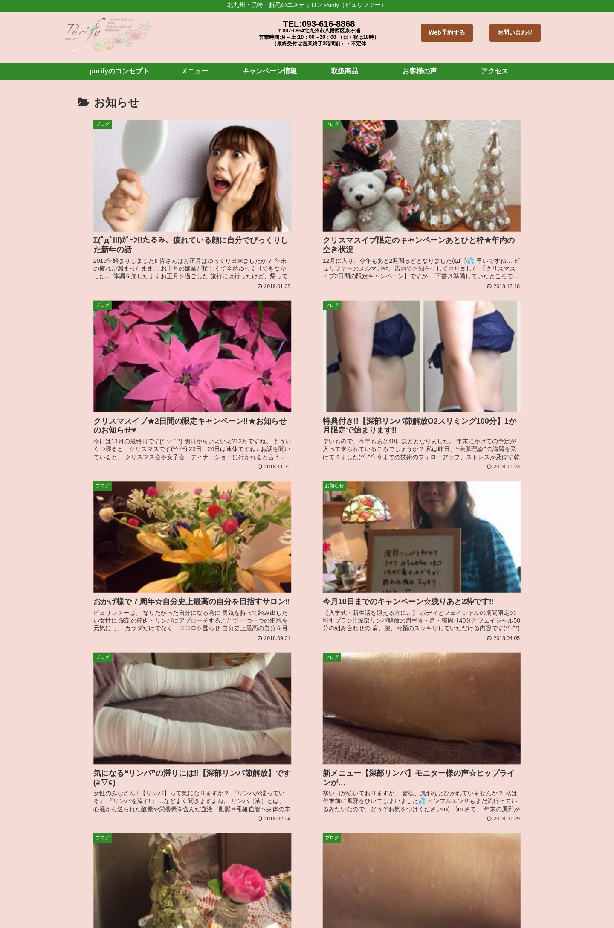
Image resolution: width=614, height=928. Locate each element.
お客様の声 (389, 904)
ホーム (172, 904)
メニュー (263, 904)
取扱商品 (353, 904)
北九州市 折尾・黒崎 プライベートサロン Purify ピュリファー (278, 831)
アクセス (484, 904)
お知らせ (451, 904)
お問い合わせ (515, 32)
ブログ (422, 904)
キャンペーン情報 (308, 904)
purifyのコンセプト (216, 904)
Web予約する (447, 32)
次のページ (307, 727)
